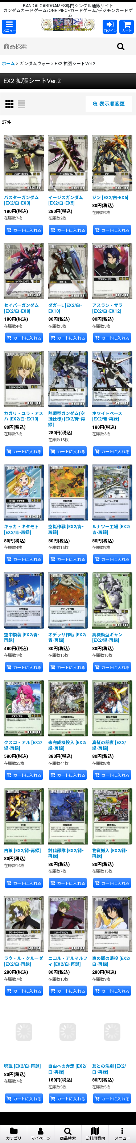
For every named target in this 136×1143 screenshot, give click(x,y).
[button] (9, 27)
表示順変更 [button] (109, 104)
